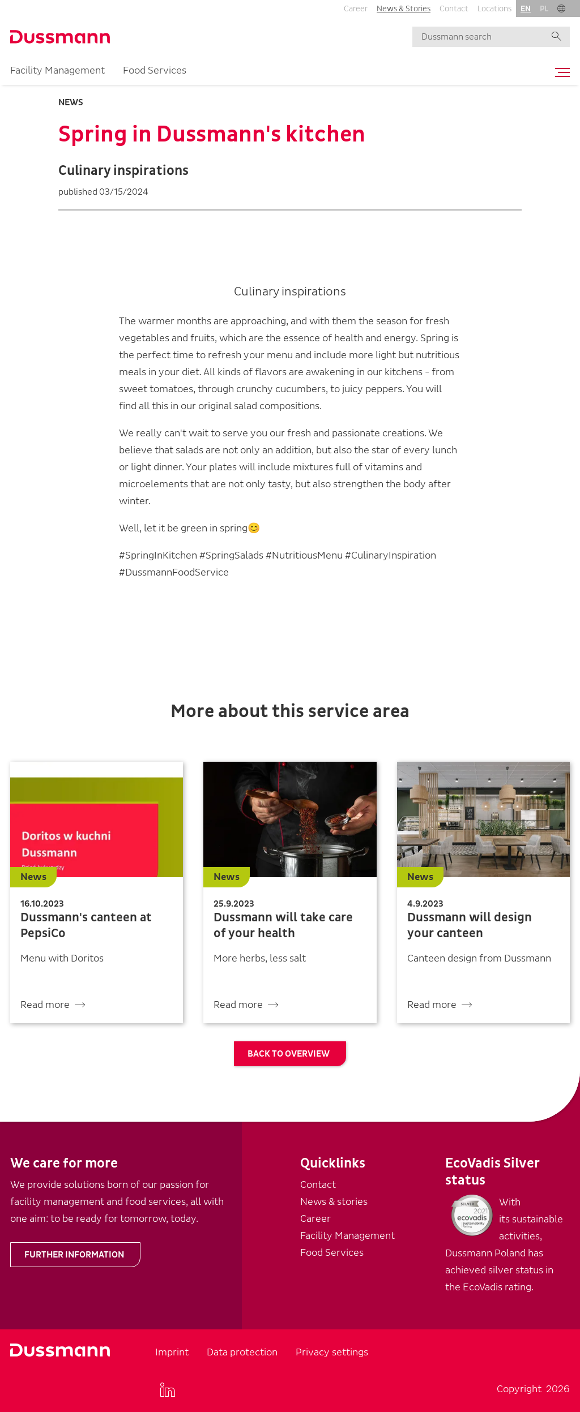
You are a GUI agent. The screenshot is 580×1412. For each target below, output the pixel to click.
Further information (74, 1254)
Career (356, 9)
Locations (494, 9)
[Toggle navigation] (559, 72)
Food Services (154, 70)
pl (544, 9)
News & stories (334, 1201)
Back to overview (289, 1053)
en (526, 9)
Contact (454, 9)
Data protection (242, 1352)
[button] (561, 8)
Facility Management (57, 70)
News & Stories (403, 9)
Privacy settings (332, 1352)
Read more (45, 1004)
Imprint (172, 1352)
